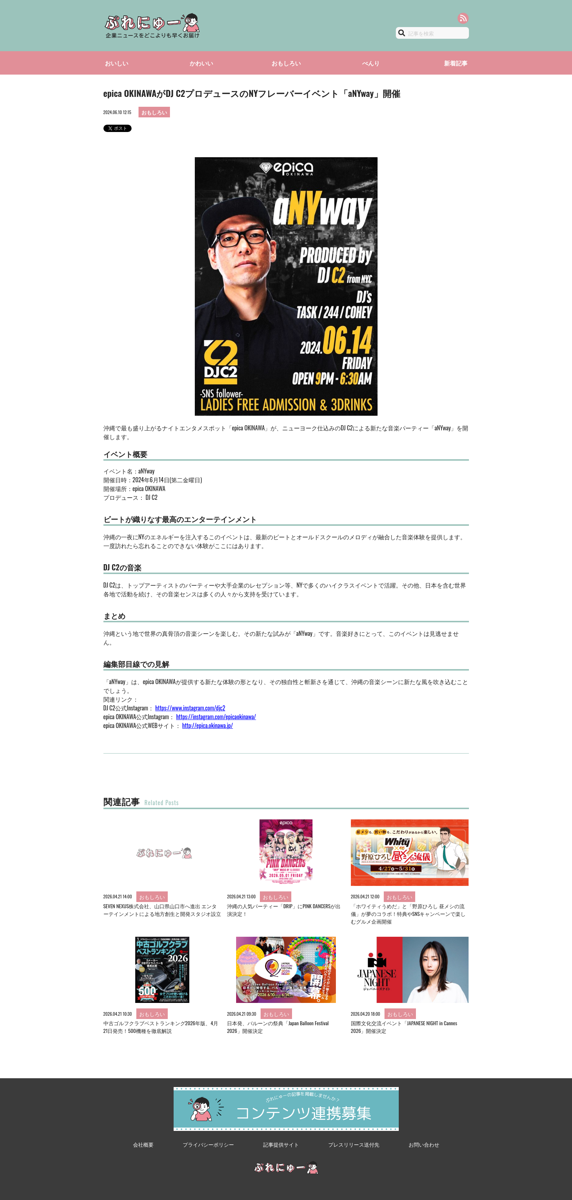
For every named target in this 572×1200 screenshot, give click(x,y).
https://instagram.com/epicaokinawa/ (216, 716)
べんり (371, 63)
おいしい (116, 63)
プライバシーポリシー (208, 1144)
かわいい (201, 63)
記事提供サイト (281, 1144)
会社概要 (143, 1144)
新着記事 (455, 63)
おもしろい (286, 63)
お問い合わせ (424, 1144)
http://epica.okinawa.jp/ (207, 725)
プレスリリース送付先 (353, 1144)
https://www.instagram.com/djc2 (190, 707)
